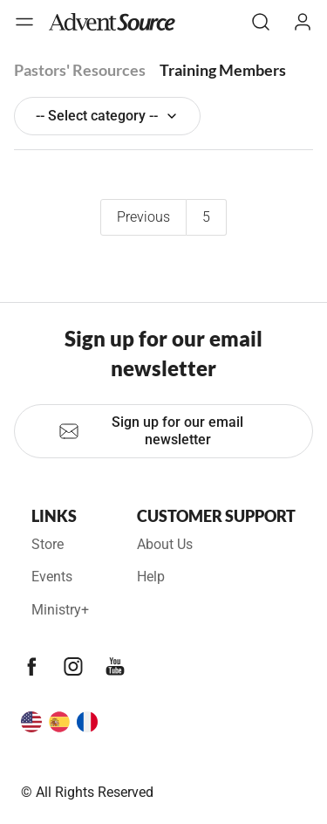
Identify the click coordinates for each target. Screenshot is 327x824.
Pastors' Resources (80, 69)
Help (151, 576)
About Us (165, 544)
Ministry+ (60, 609)
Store (47, 544)
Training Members (223, 69)
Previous (143, 217)
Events (51, 576)
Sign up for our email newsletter (150, 431)
